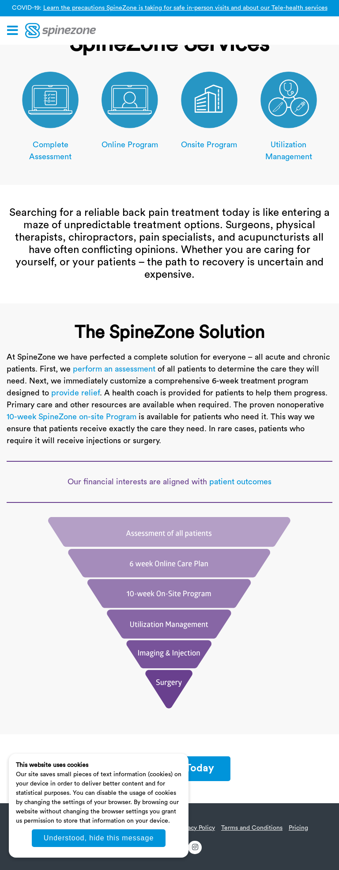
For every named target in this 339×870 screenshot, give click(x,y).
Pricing (298, 828)
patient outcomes (240, 482)
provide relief (75, 393)
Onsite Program (209, 145)
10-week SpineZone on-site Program (71, 417)
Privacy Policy (196, 828)
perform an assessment (114, 369)
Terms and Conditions (251, 828)
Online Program (130, 145)
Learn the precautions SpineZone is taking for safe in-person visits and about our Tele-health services (185, 8)
